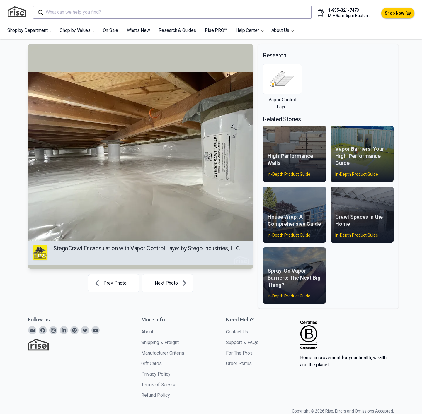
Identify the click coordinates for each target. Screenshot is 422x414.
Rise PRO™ (216, 30)
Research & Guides (177, 30)
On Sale (110, 30)
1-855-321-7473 (343, 10)
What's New (138, 30)
